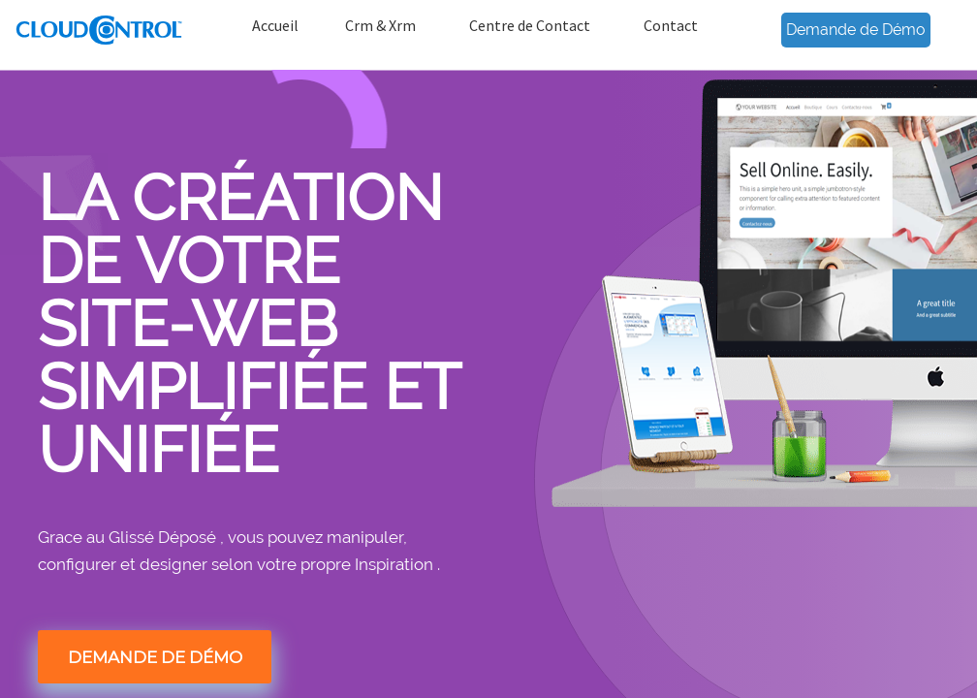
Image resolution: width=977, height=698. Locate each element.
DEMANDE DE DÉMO (155, 657)
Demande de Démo (856, 29)
